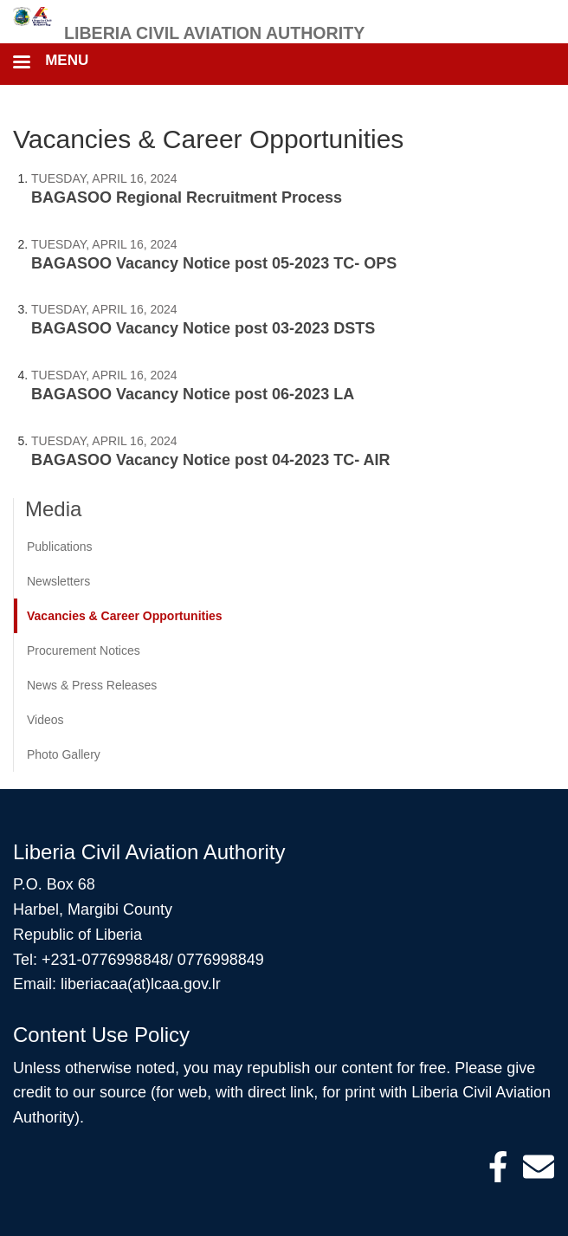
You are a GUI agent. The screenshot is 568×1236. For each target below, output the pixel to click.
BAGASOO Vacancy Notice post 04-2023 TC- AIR (210, 460)
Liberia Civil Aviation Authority (214, 32)
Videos (45, 720)
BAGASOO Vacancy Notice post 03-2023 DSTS (203, 328)
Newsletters (58, 581)
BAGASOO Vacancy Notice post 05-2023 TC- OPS (214, 263)
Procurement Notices (83, 650)
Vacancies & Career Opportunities (125, 616)
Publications (60, 546)
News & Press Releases (92, 685)
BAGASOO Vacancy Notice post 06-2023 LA (192, 394)
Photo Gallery (63, 754)
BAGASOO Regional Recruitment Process (186, 197)
